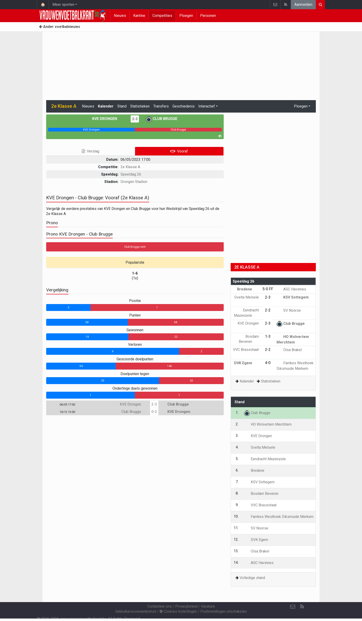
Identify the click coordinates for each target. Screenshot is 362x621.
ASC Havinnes (291, 289)
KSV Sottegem (293, 297)
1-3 (268, 336)
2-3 (135, 119)
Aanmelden (303, 4)
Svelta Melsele (259, 447)
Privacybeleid (186, 606)
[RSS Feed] (302, 606)
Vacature (208, 606)
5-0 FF (267, 289)
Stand (122, 106)
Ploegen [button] (301, 106)
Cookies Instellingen (178, 611)
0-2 (154, 411)
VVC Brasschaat (260, 505)
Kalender (106, 106)
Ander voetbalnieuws (59, 26)
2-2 (268, 310)
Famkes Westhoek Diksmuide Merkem (279, 516)
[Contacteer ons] (292, 606)
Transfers (161, 106)
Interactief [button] (206, 106)
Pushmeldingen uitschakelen (223, 611)
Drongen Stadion (134, 181)
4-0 (268, 363)
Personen (208, 15)
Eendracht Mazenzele (265, 459)
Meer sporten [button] (63, 4)
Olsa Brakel (289, 350)
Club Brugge (161, 118)
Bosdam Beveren (261, 493)
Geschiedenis (183, 106)
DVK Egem (246, 363)
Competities (162, 15)
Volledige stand (252, 578)
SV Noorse (289, 310)
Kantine (139, 15)
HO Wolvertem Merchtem (268, 424)
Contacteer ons (159, 606)
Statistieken (140, 106)
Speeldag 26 (131, 174)
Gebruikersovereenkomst (135, 611)
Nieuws (120, 15)
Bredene (248, 289)
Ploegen (186, 15)
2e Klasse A (130, 167)
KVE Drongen (108, 118)
